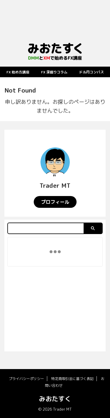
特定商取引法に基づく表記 (72, 378)
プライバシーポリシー (26, 378)
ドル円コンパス (91, 72)
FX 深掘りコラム (54, 72)
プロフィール (55, 202)
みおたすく (55, 398)
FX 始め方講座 (17, 72)
